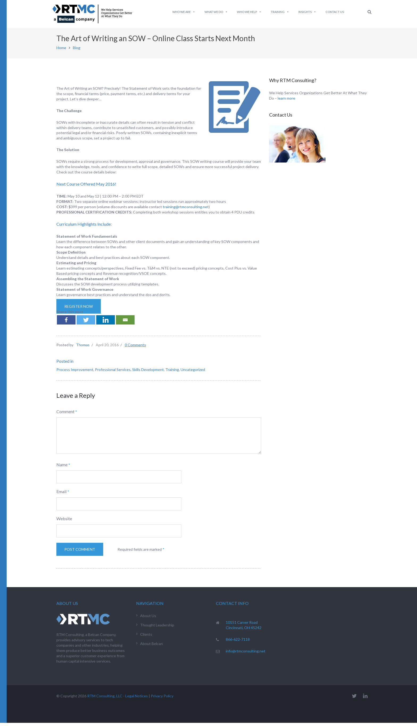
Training (280, 12)
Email (61, 494)
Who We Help (249, 12)
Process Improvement (74, 372)
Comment (65, 414)
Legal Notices (136, 699)
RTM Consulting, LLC (104, 699)
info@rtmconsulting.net (245, 654)
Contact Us (335, 12)
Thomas (83, 348)
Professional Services (113, 372)
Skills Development (148, 372)
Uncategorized (193, 372)
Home (61, 51)
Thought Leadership (157, 628)
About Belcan (151, 646)
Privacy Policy (162, 699)
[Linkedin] (105, 323)
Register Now (78, 309)
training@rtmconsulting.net (186, 210)
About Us (148, 619)
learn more (286, 101)
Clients (146, 637)
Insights (307, 12)
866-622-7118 (238, 642)
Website (64, 521)
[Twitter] (86, 323)
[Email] (125, 323)
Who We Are (183, 12)
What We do (216, 12)
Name (62, 467)
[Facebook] (66, 323)
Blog (76, 51)
